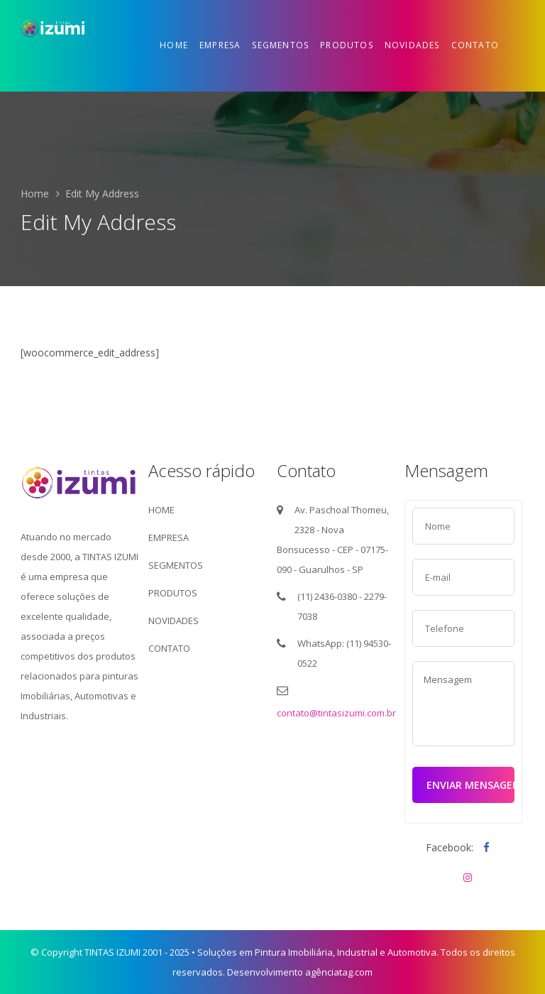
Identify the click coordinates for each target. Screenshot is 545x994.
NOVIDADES (173, 620)
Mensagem (463, 703)
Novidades (412, 45)
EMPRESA (168, 537)
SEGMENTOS (175, 565)
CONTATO (169, 648)
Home (174, 45)
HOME (161, 509)
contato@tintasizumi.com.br (336, 712)
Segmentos (280, 45)
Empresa (220, 45)
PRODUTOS (172, 592)
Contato (475, 45)
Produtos (346, 45)
